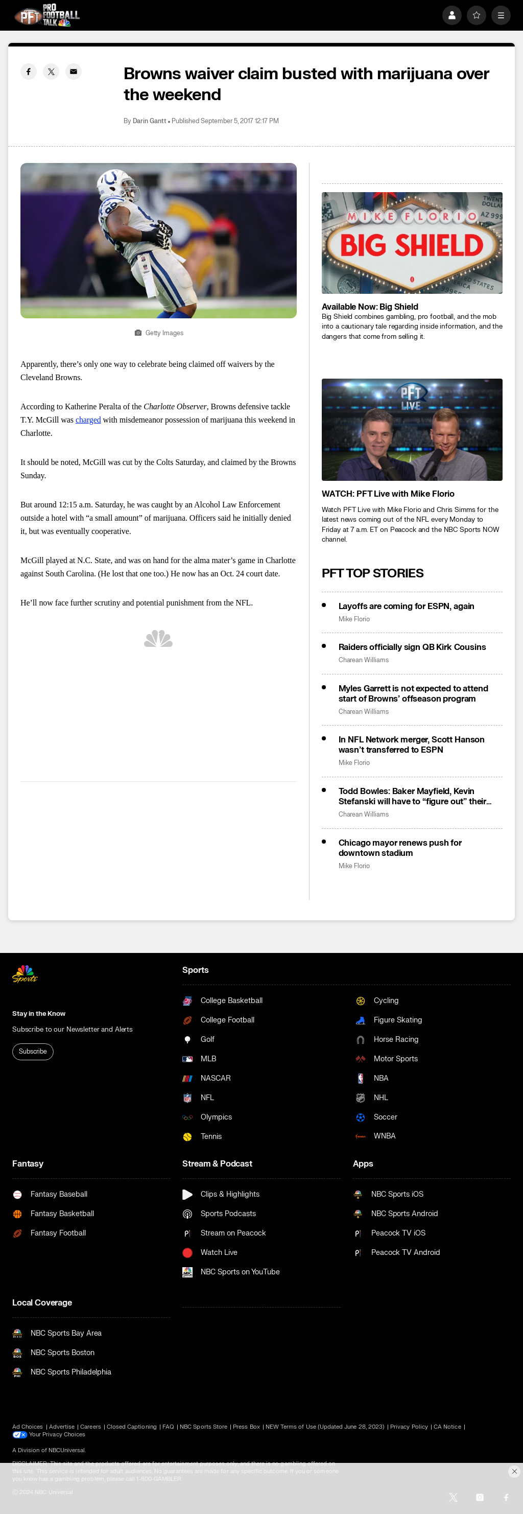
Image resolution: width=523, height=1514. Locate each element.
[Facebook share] (28, 71)
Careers (90, 1427)
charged (88, 419)
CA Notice (447, 1427)
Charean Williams (364, 660)
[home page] (47, 15)
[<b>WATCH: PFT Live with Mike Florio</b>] (412, 429)
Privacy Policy (409, 1427)
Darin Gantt (150, 121)
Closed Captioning (132, 1427)
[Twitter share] (51, 71)
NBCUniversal (67, 1450)
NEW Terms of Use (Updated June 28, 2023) (325, 1427)
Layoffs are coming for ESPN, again (407, 606)
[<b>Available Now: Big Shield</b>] (412, 243)
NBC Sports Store (203, 1427)
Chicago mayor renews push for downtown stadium (400, 848)
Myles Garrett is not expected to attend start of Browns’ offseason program (413, 694)
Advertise (62, 1427)
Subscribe (33, 1051)
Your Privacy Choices (57, 1434)
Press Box (246, 1427)
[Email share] (73, 71)
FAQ (168, 1427)
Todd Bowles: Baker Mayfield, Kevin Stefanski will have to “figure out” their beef (412, 796)
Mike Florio (354, 619)
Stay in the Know (38, 1014)
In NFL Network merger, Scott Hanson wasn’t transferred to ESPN (412, 745)
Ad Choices (27, 1427)
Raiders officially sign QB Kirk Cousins (412, 647)
